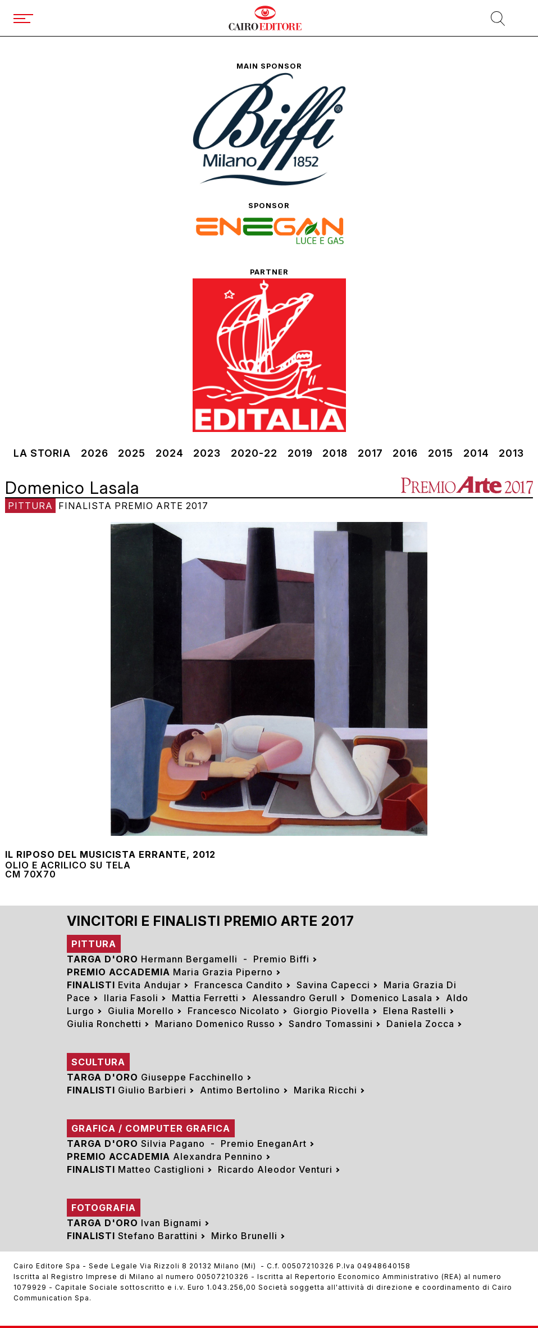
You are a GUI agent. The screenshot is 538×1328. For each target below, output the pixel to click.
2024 (170, 453)
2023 (207, 453)
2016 (405, 453)
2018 (335, 453)
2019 (300, 453)
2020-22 (254, 453)
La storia (42, 453)
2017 (370, 453)
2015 (440, 453)
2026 (94, 453)
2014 (476, 453)
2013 (511, 453)
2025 (131, 453)
